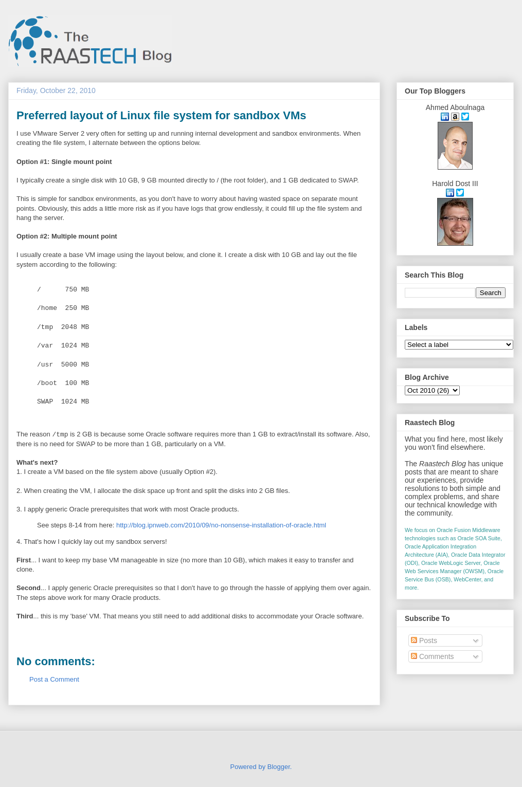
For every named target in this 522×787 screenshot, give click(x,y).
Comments (432, 656)
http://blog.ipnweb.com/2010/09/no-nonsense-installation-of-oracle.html (221, 525)
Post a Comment (54, 679)
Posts (424, 640)
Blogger (278, 767)
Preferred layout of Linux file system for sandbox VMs (161, 115)
